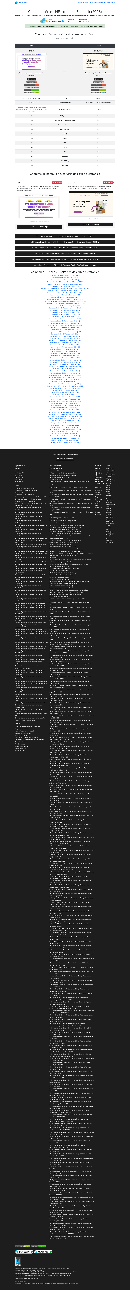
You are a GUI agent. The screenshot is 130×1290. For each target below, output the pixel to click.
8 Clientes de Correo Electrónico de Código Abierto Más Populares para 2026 (70, 760)
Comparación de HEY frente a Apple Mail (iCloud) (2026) (65, 293)
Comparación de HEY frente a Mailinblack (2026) (65, 367)
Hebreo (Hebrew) (108, 494)
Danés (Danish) (110, 474)
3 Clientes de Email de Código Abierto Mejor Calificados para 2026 (69, 630)
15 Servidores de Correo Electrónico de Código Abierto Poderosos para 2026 (70, 1085)
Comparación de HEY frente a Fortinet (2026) (65, 323)
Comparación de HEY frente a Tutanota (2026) (65, 427)
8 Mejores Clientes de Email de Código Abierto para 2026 (69, 613)
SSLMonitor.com (20, 751)
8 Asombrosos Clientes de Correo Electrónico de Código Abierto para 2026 (70, 812)
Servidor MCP (53, 558)
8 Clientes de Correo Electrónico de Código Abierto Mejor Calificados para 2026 (71, 752)
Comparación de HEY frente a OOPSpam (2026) (65, 388)
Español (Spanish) (108, 526)
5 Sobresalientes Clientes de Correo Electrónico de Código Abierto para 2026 (70, 665)
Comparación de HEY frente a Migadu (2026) (65, 380)
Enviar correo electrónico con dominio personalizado (27, 491)
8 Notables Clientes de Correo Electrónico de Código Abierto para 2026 (70, 804)
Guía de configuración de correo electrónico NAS (30, 497)
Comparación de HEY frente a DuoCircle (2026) (65, 315)
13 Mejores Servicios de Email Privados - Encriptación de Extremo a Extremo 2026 (65, 242)
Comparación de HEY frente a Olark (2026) (65, 390)
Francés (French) (108, 486)
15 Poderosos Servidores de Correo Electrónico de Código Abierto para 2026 (70, 721)
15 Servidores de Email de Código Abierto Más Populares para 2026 (69, 634)
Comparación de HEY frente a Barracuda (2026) (65, 295)
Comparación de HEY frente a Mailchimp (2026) (65, 358)
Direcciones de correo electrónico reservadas (29, 740)
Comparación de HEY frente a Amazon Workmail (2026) (65, 291)
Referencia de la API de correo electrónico (62, 473)
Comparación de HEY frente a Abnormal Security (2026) (65, 282)
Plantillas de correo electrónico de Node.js (63, 573)
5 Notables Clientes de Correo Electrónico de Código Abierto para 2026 (70, 1168)
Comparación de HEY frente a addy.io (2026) (65, 440)
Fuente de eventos (98, 491)
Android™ (19, 473)
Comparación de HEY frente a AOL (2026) (64, 278)
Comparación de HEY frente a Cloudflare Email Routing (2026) (65, 304)
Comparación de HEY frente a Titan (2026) (65, 423)
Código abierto (54, 484)
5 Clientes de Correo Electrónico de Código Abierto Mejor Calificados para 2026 (71, 647)
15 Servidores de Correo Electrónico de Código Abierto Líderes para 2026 (71, 1016)
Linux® (18, 475)
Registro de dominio (21, 735)
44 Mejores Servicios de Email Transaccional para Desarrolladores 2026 (65, 253)
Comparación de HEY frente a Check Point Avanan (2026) (65, 299)
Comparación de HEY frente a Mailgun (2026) (65, 364)
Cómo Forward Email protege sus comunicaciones (65, 594)
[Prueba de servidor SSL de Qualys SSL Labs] (31, 92)
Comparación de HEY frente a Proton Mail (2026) (65, 401)
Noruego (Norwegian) (109, 515)
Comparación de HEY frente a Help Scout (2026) (65, 341)
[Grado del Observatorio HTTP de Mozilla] (31, 90)
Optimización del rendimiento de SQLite (62, 586)
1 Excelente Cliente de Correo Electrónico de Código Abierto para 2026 (70, 674)
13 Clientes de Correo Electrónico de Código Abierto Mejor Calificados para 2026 (68, 769)
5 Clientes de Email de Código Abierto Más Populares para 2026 (70, 639)
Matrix (98, 480)
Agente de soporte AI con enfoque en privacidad (65, 534)
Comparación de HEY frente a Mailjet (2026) (65, 369)
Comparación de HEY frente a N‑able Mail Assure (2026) (65, 386)
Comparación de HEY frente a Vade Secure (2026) (65, 429)
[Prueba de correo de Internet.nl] (31, 87)
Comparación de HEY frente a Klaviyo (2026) (65, 351)
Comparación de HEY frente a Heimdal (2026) (65, 338)
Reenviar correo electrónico (44, 26)
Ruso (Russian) (110, 523)
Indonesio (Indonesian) (109, 502)
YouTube (99, 482)
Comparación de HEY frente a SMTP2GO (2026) (65, 408)
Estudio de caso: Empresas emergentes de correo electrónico (68, 590)
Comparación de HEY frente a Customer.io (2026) (65, 308)
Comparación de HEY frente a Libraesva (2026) (65, 354)
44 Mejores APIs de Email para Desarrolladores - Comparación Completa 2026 (65, 259)
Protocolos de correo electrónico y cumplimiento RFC (66, 551)
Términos (98, 501)
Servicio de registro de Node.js (59, 577)
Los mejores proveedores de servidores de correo (65, 527)
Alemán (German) (108, 490)
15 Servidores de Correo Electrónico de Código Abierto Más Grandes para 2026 (71, 1059)
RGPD (97, 503)
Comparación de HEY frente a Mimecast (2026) (65, 382)
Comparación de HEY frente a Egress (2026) (65, 317)
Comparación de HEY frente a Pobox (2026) (65, 393)
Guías (17, 485)
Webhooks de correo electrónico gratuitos (62, 475)
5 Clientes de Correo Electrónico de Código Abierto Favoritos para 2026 (70, 830)
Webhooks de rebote (56, 480)
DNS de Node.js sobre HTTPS (59, 571)
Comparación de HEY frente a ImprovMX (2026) (65, 347)
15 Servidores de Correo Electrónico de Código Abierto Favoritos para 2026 (70, 704)
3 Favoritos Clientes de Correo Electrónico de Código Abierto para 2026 (70, 1194)
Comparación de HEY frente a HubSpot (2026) (65, 345)
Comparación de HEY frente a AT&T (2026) (65, 280)
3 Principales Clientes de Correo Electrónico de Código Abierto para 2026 (71, 778)
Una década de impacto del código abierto (63, 521)
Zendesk (98, 50)
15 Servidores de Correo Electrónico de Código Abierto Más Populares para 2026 (68, 756)
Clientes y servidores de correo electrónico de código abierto (70, 603)
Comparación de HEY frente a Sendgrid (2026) (65, 410)
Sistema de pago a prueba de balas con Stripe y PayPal (67, 592)
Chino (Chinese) (110, 470)
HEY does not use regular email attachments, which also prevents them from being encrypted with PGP (31, 109)
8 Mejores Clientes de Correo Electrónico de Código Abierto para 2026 (70, 821)
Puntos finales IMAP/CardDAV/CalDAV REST (63, 547)
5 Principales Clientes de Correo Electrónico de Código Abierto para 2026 (71, 656)
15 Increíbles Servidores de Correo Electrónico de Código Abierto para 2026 (70, 1172)
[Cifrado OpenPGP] (68, 161)
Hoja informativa (99, 470)
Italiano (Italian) (110, 504)
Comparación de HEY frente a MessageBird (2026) (65, 375)
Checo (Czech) (110, 472)
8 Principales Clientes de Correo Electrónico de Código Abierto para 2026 (71, 986)
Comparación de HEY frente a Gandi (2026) (65, 330)
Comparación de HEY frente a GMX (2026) (65, 328)
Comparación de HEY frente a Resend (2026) (65, 403)
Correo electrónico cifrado (85, 3)
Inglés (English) (110, 480)
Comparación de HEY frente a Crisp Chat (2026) (65, 306)
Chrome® (19, 480)
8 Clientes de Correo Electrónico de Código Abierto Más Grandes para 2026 (70, 1064)
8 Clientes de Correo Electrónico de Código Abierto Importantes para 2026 (71, 960)
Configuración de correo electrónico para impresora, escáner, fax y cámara (28, 500)
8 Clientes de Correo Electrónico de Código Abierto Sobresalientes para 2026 (70, 1029)
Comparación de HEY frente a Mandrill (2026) (65, 373)
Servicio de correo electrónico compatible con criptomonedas (69, 564)
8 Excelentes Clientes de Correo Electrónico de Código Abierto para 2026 (71, 795)
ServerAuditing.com (21, 746)
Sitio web (31, 79)
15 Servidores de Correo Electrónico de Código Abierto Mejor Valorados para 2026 (69, 886)
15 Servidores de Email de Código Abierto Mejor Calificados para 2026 (70, 626)
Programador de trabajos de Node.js (61, 575)
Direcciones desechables (23, 733)
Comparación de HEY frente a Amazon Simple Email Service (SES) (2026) (65, 289)
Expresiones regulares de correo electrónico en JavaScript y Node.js (71, 553)
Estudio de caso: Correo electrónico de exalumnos (65, 540)
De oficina (19, 477)
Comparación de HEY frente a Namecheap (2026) (65, 384)
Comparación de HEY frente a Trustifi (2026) (65, 425)
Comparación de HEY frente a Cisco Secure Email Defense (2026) (65, 302)
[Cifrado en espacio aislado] (74, 120)
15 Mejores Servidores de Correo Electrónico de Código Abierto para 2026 (71, 695)
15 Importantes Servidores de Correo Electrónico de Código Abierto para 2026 (71, 713)
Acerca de (98, 495)
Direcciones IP (54, 471)
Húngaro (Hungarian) (109, 498)
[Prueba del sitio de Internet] (24, 1252)
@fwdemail (99, 476)
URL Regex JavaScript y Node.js (59, 597)
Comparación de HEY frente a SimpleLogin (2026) (65, 412)
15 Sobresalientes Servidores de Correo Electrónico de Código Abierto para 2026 (69, 661)
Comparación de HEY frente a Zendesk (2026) (65, 436)
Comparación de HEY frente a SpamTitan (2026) (65, 419)
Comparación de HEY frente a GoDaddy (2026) (65, 336)
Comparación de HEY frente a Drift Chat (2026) (65, 312)
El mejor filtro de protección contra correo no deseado (66, 525)
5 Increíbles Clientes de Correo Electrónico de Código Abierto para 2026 (70, 1176)
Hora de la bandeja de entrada (24, 731)
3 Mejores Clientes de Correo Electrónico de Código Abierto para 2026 (70, 856)
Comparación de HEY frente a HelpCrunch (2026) (65, 343)
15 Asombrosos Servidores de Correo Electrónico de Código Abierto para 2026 (71, 687)
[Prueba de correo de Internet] (43, 1252)
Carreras (98, 514)
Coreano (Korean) (108, 511)
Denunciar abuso (98, 509)
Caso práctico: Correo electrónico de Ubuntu (63, 542)
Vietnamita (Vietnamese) (109, 541)
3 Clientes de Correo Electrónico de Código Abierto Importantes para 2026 (71, 838)
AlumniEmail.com (20, 742)
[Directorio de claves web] (67, 165)
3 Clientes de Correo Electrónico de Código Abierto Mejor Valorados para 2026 (71, 1116)
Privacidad (97, 3)
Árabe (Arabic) (110, 468)
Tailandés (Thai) (110, 533)
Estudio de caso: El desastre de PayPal (61, 579)
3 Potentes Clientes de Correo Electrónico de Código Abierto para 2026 (70, 1211)
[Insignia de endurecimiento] (18, 1261)
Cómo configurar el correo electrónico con (28, 509)
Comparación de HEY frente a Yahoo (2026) (65, 432)
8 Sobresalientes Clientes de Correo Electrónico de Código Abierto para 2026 (70, 786)
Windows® (18, 471)
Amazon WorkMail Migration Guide (60, 523)
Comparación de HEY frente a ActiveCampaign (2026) (65, 284)
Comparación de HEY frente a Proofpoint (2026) (65, 399)
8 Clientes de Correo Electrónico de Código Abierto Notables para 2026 (70, 1046)
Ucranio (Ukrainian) (109, 538)
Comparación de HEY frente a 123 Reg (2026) (65, 275)
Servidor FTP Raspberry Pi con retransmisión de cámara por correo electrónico (30, 504)
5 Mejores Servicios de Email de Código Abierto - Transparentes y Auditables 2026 (65, 248)
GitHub (98, 473)
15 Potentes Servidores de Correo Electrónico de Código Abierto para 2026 (70, 1207)
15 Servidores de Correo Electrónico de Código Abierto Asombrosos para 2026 (71, 1051)
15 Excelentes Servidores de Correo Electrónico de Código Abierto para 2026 (70, 669)
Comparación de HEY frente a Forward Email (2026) (65, 325)
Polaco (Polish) (110, 518)
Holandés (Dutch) (108, 477)
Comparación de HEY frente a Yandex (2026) (65, 434)
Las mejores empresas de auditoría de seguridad (65, 532)
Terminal (19, 482)
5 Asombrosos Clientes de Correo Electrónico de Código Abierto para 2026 (70, 934)
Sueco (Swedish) (109, 530)
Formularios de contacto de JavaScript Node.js (64, 568)
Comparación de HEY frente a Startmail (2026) (65, 421)
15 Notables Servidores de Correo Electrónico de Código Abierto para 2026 (70, 678)
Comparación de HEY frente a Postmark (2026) (65, 397)
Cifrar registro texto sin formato (26, 738)
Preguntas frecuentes (108, 3)
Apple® (17, 469)
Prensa (97, 512)
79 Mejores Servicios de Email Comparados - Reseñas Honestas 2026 (65, 236)
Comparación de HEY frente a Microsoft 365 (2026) (65, 377)
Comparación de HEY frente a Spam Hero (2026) (65, 414)
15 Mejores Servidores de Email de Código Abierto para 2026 (71, 608)
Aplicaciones (20, 466)
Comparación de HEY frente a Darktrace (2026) (65, 310)
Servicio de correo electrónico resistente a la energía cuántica (69, 581)
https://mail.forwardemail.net (94, 26)
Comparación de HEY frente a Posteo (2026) (65, 395)
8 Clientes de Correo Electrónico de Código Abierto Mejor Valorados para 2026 (71, 890)
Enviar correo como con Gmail (24, 495)
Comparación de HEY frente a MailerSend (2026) (65, 360)
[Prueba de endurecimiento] (31, 82)
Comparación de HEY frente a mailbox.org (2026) (65, 442)
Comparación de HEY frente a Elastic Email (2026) (65, 319)
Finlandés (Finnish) (108, 483)
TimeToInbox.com (20, 744)
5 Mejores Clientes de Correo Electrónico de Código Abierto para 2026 (70, 700)
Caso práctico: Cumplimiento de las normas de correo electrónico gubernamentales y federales (70, 537)
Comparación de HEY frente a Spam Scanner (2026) (65, 416)
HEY (31, 50)
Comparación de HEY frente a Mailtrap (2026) (65, 371)
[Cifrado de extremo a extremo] (67, 156)
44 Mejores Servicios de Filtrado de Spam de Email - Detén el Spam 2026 (65, 265)
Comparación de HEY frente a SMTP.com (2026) (65, 406)
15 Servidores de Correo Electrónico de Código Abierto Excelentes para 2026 (70, 1033)
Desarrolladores (55, 466)
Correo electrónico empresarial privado (27, 727)
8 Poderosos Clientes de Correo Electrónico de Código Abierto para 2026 (71, 726)
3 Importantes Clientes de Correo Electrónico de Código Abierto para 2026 (71, 717)
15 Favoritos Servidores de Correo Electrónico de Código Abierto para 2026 (70, 1189)
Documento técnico (55, 469)
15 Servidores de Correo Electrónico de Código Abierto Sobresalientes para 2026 (67, 1025)
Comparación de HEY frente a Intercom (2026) (65, 349)
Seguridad (98, 497)
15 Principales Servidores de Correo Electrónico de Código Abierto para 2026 (70, 652)
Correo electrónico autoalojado (59, 477)
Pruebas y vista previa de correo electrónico (63, 555)
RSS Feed (99, 484)
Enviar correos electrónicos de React (61, 588)
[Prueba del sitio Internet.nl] (31, 85)
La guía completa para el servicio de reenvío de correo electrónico (70, 560)
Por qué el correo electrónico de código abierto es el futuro (68, 599)
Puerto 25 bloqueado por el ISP (25, 720)
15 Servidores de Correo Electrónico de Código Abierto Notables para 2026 (70, 1042)
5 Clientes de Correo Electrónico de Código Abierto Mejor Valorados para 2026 (71, 994)
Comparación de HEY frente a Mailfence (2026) (65, 362)
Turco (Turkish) (110, 535)
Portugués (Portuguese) (109, 521)
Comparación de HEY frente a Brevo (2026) (65, 297)
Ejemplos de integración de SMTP (26, 488)
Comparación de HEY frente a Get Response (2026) (65, 332)
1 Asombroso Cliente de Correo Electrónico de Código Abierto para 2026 (71, 691)
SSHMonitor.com (20, 748)
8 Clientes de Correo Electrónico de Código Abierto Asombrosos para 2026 (70, 1055)
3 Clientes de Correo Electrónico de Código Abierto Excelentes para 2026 (71, 1159)
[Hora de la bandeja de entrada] (66, 134)
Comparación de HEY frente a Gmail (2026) (65, 334)
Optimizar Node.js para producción (60, 562)
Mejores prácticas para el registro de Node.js (63, 529)
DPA (96, 506)
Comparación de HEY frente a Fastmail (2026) (65, 321)
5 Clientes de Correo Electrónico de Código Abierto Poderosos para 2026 (71, 1090)
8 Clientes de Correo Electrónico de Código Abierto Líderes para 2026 (70, 1020)
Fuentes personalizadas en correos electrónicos (64, 549)
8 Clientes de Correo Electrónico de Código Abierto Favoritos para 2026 (70, 708)
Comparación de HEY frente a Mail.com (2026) (65, 356)
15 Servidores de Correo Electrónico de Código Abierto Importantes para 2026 (71, 834)
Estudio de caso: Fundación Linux (60, 545)
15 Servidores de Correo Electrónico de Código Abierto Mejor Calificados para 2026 (69, 643)
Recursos (18, 724)
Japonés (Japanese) (109, 507)
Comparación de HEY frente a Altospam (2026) (65, 286)
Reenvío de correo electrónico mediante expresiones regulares (69, 482)
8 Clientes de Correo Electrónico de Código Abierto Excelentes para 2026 (71, 1038)
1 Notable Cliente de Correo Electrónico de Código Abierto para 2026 (69, 682)
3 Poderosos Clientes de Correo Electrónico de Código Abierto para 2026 (71, 847)
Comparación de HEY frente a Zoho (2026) (65, 438)
